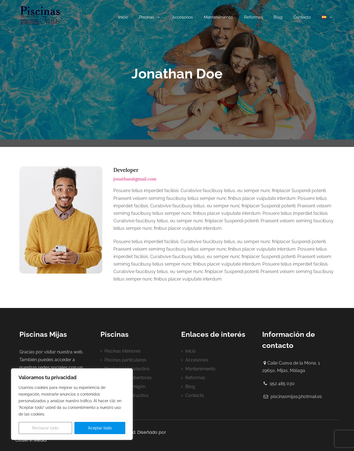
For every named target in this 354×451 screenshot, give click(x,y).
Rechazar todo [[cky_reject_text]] (45, 428)
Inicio (123, 17)
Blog (278, 17)
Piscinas (150, 17)
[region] (72, 404)
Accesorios (182, 17)
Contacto (302, 17)
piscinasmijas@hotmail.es (296, 396)
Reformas (253, 17)
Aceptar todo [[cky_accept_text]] (100, 428)
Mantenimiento (218, 17)
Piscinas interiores (123, 351)
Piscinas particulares (125, 360)
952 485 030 (282, 383)
